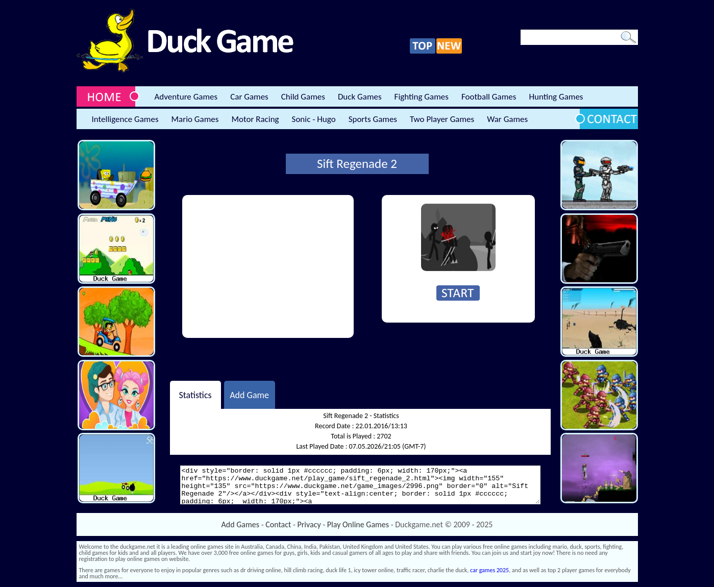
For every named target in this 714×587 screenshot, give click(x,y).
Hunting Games (556, 96)
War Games (507, 119)
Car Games (249, 96)
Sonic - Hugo (314, 119)
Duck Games (360, 96)
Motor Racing (255, 119)
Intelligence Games (125, 119)
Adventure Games (186, 96)
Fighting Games (422, 96)
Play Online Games (358, 524)
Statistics (195, 394)
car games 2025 (489, 570)
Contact (278, 524)
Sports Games (373, 119)
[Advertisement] (268, 266)
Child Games (303, 96)
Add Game (249, 394)
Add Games (240, 524)
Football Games (488, 96)
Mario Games (195, 119)
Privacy (309, 524)
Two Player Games (442, 119)
